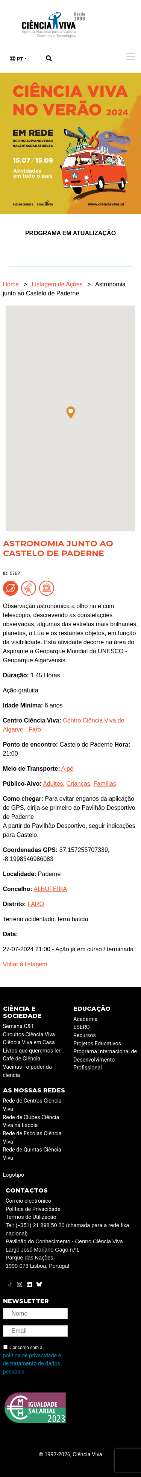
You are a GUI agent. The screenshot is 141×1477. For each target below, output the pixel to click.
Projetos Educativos (97, 1043)
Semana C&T (18, 1026)
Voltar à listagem (25, 964)
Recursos (84, 1035)
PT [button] (16, 59)
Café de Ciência (22, 1059)
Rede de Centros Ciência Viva (32, 1105)
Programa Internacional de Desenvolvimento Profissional (105, 1059)
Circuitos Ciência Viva (29, 1034)
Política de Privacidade (33, 1209)
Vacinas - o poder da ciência (27, 1071)
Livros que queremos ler (32, 1051)
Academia (85, 1019)
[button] (71, 412)
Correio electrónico (28, 1201)
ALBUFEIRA (50, 889)
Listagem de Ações (57, 284)
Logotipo (13, 1175)
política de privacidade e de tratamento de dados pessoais (32, 1363)
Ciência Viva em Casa (29, 1042)
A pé (67, 768)
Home (11, 284)
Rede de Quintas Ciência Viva (32, 1154)
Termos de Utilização (31, 1217)
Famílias (104, 783)
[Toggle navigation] (131, 56)
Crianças (78, 783)
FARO (35, 904)
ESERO (81, 1027)
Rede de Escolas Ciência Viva (32, 1137)
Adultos (53, 783)
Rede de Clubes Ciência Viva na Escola (31, 1121)
